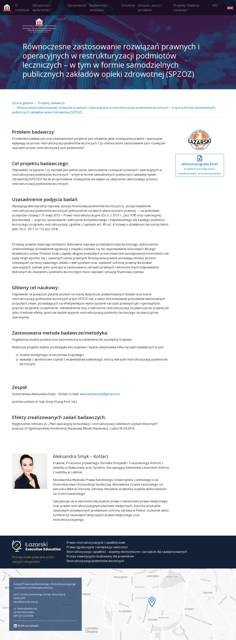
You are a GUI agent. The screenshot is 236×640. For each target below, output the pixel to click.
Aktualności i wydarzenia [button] (41, 7)
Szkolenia (128, 5)
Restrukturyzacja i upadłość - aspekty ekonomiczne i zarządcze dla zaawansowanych (126, 552)
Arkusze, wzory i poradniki (149, 7)
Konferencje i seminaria (98, 7)
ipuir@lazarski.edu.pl (26, 601)
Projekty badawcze (51, 103)
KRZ (215, 5)
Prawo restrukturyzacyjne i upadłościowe (95, 542)
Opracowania (76, 5)
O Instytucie (22, 7)
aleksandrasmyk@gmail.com (100, 394)
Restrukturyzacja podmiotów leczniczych (95, 561)
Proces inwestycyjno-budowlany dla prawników (100, 556)
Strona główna (22, 103)
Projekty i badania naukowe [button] (186, 7)
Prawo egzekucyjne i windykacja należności (97, 547)
